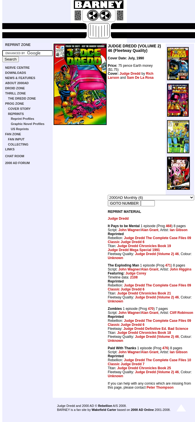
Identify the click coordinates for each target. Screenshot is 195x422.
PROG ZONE (14, 103)
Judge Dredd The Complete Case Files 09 (157, 238)
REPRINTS (16, 114)
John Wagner (129, 230)
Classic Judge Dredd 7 (126, 364)
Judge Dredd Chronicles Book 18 (144, 333)
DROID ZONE (15, 88)
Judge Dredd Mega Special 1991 (134, 250)
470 (151, 309)
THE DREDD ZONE (22, 98)
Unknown (115, 258)
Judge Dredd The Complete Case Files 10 (157, 360)
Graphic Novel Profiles (27, 124)
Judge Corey (135, 273)
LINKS (10, 149)
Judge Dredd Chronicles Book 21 (144, 293)
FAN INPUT (16, 139)
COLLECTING (18, 144)
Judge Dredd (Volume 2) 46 (157, 254)
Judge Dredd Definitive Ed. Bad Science (155, 329)
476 (165, 348)
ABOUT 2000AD (17, 83)
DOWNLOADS (15, 72)
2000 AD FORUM (17, 163)
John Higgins (181, 269)
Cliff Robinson (181, 313)
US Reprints (20, 129)
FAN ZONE (13, 134)
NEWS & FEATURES (20, 78)
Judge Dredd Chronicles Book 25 (144, 368)
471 (168, 265)
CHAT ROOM (14, 156)
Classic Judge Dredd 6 (126, 242)
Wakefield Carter (104, 409)
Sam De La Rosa (140, 78)
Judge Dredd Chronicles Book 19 (144, 246)
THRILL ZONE (15, 93)
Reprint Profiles (22, 118)
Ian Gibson (179, 230)
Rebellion (105, 405)
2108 (134, 277)
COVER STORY (19, 108)
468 (168, 226)
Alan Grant (149, 230)
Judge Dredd (129, 74)
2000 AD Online (142, 409)
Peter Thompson (160, 387)
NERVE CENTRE (17, 67)
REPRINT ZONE (18, 45)
